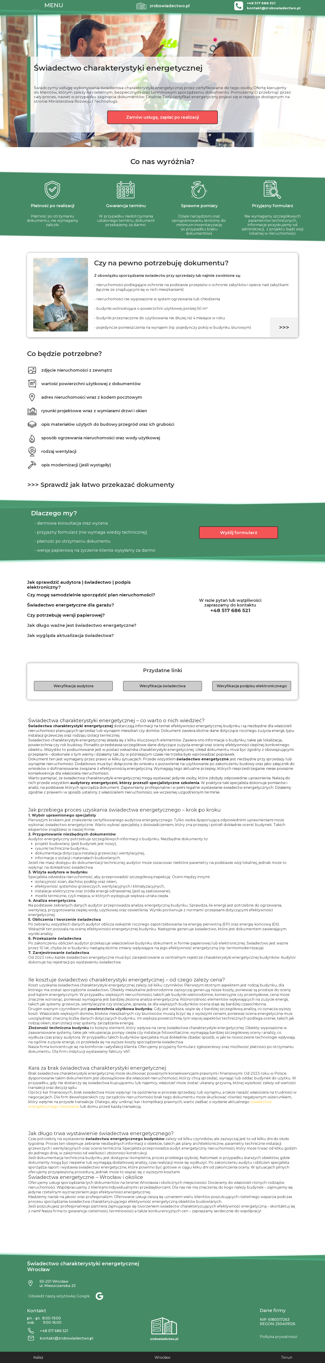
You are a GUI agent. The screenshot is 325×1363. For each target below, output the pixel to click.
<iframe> (255, 1283)
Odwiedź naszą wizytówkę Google (59, 1296)
